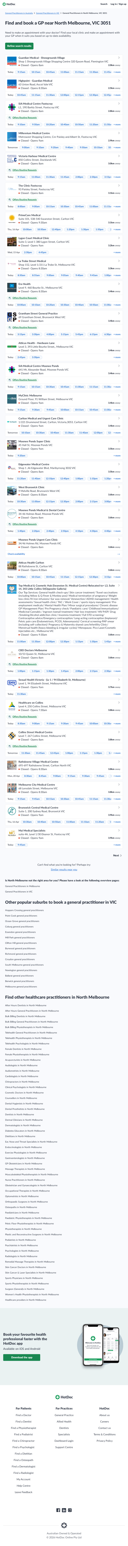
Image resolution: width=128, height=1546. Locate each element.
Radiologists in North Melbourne (21, 1256)
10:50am (79, 125)
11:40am (83, 433)
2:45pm (21, 357)
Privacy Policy (105, 1441)
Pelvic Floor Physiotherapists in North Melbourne (29, 1224)
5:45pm (79, 334)
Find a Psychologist (23, 1447)
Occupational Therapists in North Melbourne (27, 1191)
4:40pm (108, 531)
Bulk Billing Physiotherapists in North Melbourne (29, 1027)
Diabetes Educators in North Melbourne (25, 1131)
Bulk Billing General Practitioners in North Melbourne (31, 1022)
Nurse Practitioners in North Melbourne (25, 1180)
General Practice (64, 1415)
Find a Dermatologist (23, 1466)
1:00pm (108, 275)
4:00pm (50, 334)
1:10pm (94, 479)
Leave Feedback (23, 1492)
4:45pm (42, 252)
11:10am (85, 822)
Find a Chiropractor (23, 1441)
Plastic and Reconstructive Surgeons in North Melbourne (33, 1234)
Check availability (64, 554)
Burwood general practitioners (20, 948)
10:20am (50, 125)
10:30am (64, 207)
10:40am (64, 125)
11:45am (108, 72)
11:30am (93, 72)
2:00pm (79, 177)
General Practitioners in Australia (19, 13)
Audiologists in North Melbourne (21, 1065)
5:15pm (65, 334)
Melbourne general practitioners (21, 987)
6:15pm (94, 334)
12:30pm (93, 95)
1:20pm (70, 229)
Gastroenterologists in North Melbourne (25, 1158)
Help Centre (23, 1486)
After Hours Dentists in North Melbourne (25, 1005)
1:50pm (99, 229)
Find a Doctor (23, 1415)
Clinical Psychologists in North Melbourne (25, 1087)
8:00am (21, 207)
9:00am (26, 147)
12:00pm (64, 95)
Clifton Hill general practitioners (21, 943)
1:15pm (79, 642)
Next (116, 855)
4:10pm (79, 531)
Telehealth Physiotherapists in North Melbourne (28, 1038)
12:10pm (50, 479)
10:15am (36, 72)
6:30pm (108, 334)
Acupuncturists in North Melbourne (23, 1060)
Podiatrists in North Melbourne (20, 1240)
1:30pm (85, 229)
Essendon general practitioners (20, 932)
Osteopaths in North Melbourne (21, 1207)
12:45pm (108, 95)
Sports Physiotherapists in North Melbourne (27, 1284)
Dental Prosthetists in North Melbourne (25, 1109)
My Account (23, 1479)
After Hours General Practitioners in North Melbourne (32, 1011)
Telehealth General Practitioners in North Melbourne (31, 1033)
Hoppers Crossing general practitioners (24, 910)
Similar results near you (64, 869)
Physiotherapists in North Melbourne (23, 1229)
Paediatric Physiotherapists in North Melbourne (28, 1218)
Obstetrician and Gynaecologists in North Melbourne (31, 1185)
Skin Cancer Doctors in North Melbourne (25, 1267)
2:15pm (94, 502)
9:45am (94, 275)
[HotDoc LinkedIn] (64, 1510)
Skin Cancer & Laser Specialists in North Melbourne (30, 1273)
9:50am (36, 125)
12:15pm (79, 95)
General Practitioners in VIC (47, 13)
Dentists (64, 1428)
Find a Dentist (24, 1421)
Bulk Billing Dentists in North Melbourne (25, 1016)
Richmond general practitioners (20, 954)
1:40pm (21, 531)
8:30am (21, 724)
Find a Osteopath (23, 1460)
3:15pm (108, 177)
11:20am (93, 125)
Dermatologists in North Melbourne (23, 1125)
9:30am (36, 410)
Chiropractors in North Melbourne (22, 1082)
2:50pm (65, 531)
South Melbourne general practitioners (24, 965)
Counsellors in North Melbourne (21, 1098)
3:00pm (108, 502)
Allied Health (64, 1421)
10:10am (98, 147)
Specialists (64, 1434)
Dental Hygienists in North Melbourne (24, 1104)
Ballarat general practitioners (19, 976)
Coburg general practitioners (19, 927)
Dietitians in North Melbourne (20, 1136)
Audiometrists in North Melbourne (22, 1071)
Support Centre (64, 1447)
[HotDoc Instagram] (70, 1510)
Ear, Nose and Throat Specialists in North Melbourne (31, 1142)
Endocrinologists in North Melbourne (23, 1147)
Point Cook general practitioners (21, 916)
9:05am (65, 275)
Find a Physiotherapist (23, 1428)
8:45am (42, 776)
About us (104, 1415)
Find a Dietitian (23, 1453)
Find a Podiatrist (23, 1434)
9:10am (21, 125)
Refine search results (19, 46)
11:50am (108, 125)
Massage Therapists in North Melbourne (25, 1169)
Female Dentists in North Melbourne (23, 1049)
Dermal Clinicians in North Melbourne (24, 1120)
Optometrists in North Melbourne (22, 1196)
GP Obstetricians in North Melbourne (23, 1164)
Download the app (21, 1357)
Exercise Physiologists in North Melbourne (26, 1153)
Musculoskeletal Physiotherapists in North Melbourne (31, 1174)
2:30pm (94, 177)
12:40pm (56, 229)
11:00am (64, 72)
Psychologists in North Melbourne (22, 1251)
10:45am (50, 72)
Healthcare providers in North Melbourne (25, 1300)
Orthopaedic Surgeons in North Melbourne (26, 1202)
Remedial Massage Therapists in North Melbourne (30, 1262)
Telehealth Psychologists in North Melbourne (27, 1044)
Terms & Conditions (105, 1434)
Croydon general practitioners (20, 959)
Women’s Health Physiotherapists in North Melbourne (32, 1294)
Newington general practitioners (21, 970)
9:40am (69, 147)
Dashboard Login (64, 1441)
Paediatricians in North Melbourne (22, 1213)
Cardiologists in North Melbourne (21, 1076)
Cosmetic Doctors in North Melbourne (24, 1093)
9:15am (21, 72)
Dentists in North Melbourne (19, 1114)
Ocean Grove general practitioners (22, 921)
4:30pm (94, 531)
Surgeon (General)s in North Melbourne (24, 1289)
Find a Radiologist (24, 1473)
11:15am (79, 72)
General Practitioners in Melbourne (22, 886)
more (117, 72)
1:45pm (108, 642)
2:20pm (36, 531)
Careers (104, 1421)
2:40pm (50, 531)
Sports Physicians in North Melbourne (24, 1278)
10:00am (27, 229)
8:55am (36, 275)
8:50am (21, 275)
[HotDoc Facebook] (58, 1510)
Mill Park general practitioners (20, 938)
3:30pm (36, 334)
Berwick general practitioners (19, 981)
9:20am (55, 147)
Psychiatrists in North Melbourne (21, 1245)
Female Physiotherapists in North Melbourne (27, 1055)
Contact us (104, 1428)
